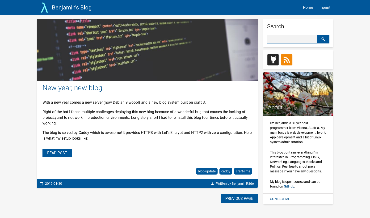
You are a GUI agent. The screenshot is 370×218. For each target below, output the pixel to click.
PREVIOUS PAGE (239, 198)
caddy (225, 171)
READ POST (57, 153)
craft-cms (243, 171)
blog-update (207, 171)
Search (275, 26)
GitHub (289, 186)
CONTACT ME (280, 199)
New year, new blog (72, 88)
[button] (323, 39)
